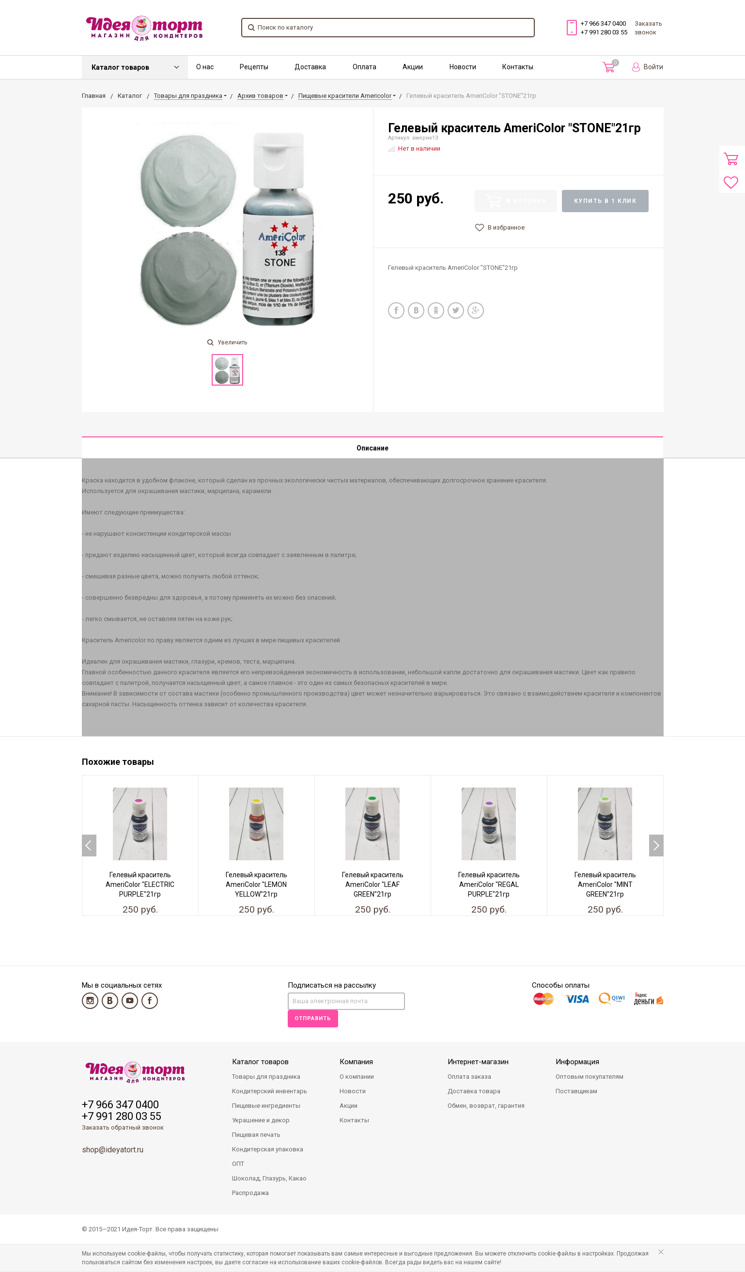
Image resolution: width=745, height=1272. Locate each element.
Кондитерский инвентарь (269, 1091)
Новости (463, 67)
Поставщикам (576, 1091)
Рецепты (254, 67)
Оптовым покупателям (589, 1077)
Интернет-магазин (478, 1062)
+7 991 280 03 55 (604, 32)
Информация (577, 1062)
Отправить (313, 1019)
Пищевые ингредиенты (266, 1106)
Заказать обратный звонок (123, 1128)
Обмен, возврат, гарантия (486, 1106)
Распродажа (250, 1193)
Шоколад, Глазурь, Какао (269, 1178)
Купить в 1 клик (605, 201)
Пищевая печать (256, 1135)
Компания (356, 1062)
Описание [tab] (372, 448)
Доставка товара (474, 1091)
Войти (647, 67)
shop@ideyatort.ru (112, 1150)
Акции (413, 67)
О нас (205, 67)
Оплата (364, 67)
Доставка (310, 67)
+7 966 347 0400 (603, 23)
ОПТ (238, 1164)
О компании (357, 1077)
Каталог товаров (120, 67)
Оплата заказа (469, 1077)
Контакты (517, 67)
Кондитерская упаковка (267, 1149)
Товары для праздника (266, 1077)
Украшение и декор (261, 1120)
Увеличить (227, 342)
